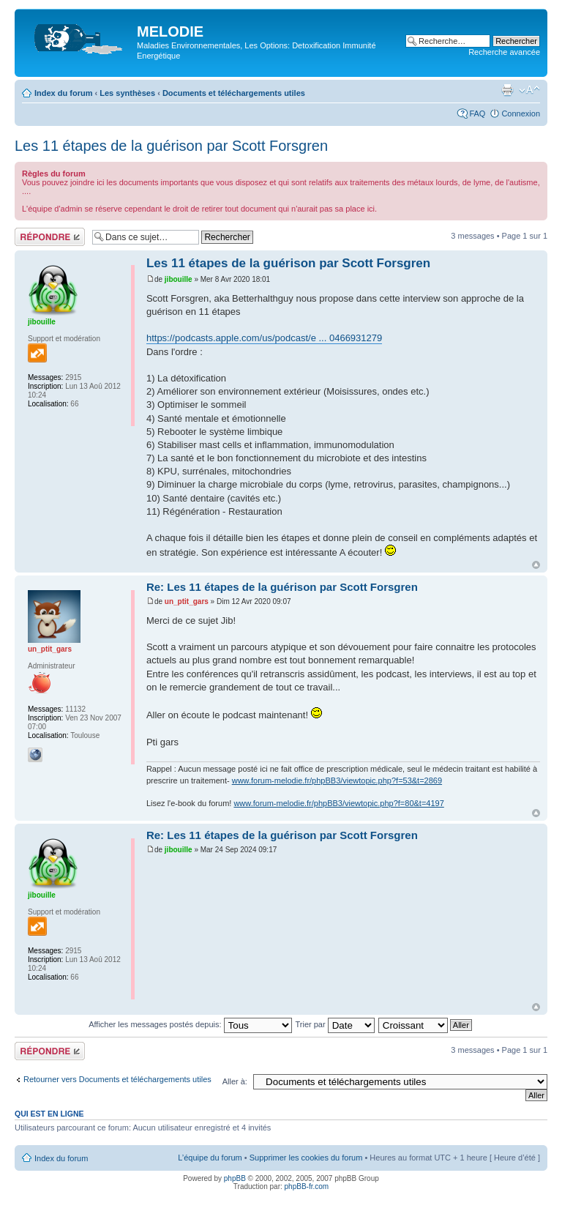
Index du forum (63, 93)
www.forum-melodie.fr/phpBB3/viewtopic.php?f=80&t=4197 (338, 803)
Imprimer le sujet (507, 90)
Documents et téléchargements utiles (233, 93)
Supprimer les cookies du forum (306, 1157)
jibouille (178, 279)
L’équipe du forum (209, 1157)
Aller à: (234, 1081)
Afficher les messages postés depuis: (190, 1024)
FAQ (477, 113)
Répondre (50, 237)
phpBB (235, 1178)
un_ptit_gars (187, 601)
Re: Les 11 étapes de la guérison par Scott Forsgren (282, 587)
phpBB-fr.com (307, 1186)
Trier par (334, 1024)
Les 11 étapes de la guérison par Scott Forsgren (171, 146)
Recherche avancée (504, 52)
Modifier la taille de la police (529, 90)
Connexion (520, 113)
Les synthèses (127, 93)
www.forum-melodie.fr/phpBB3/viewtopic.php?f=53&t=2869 (337, 780)
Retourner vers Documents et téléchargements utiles (117, 1079)
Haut (536, 565)
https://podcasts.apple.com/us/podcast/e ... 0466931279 (264, 337)
